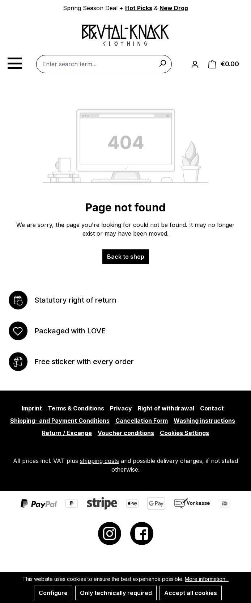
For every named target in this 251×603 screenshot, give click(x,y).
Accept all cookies (190, 592)
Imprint (32, 408)
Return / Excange (67, 433)
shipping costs (99, 460)
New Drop (173, 8)
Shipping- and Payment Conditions (60, 420)
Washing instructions (204, 420)
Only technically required (116, 592)
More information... (207, 579)
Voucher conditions (126, 433)
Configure (53, 592)
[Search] (162, 63)
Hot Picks (138, 8)
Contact (212, 408)
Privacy (121, 408)
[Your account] (195, 64)
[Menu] (14, 62)
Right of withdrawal (166, 408)
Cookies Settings (184, 433)
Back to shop (125, 256)
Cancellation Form (141, 420)
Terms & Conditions (76, 408)
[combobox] (104, 64)
